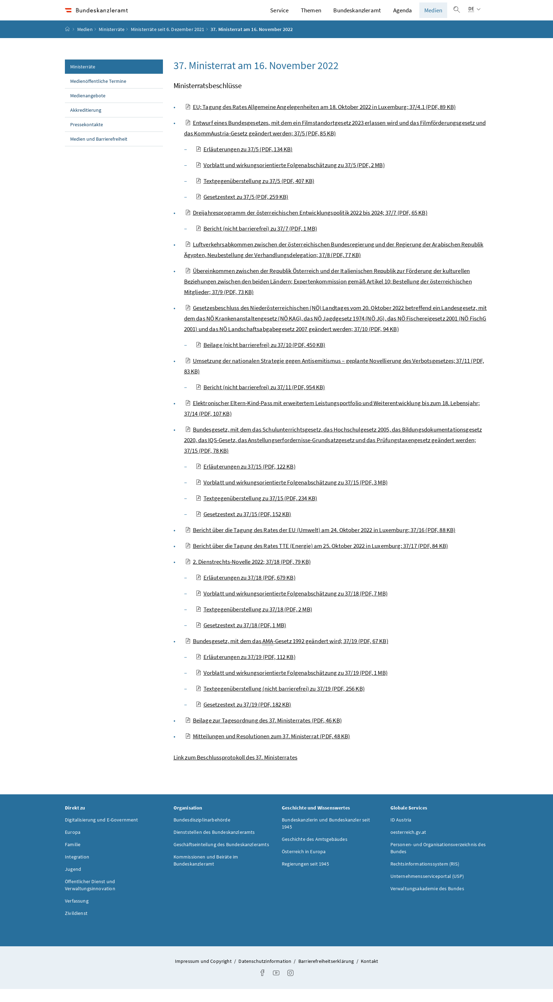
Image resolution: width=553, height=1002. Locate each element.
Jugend (73, 882)
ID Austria (401, 832)
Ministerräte (111, 42)
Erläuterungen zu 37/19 (246, 669)
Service (279, 16)
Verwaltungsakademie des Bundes (427, 901)
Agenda (402, 16)
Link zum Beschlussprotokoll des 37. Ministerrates (236, 770)
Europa (72, 845)
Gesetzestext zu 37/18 (241, 638)
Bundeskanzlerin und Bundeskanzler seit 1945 (326, 836)
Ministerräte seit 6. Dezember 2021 (168, 42)
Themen (311, 16)
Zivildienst (76, 926)
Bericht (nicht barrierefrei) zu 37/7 (256, 241)
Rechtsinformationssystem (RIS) (424, 876)
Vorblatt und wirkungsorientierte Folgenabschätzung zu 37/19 (292, 685)
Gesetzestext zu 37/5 (242, 209)
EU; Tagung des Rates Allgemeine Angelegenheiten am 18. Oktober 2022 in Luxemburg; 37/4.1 (320, 119)
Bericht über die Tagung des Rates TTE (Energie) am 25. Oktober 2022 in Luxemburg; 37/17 (316, 558)
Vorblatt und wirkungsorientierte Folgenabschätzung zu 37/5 (290, 178)
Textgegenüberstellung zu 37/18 (254, 622)
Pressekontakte (86, 137)
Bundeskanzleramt (357, 16)
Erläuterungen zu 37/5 (244, 162)
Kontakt (369, 974)
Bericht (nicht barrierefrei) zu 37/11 (260, 400)
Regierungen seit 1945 (305, 876)
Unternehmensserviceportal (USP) (427, 889)
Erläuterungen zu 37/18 (246, 590)
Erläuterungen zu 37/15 (246, 479)
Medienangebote (87, 108)
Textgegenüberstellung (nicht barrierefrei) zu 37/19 (280, 701)
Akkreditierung (85, 123)
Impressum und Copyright (204, 974)
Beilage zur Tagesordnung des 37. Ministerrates (263, 733)
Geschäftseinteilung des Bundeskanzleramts (221, 857)
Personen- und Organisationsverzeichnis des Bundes (438, 860)
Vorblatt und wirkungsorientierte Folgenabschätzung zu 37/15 (292, 495)
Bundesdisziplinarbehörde (202, 832)
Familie (72, 857)
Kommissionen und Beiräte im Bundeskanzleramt (206, 873)
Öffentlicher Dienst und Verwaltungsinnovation (90, 897)
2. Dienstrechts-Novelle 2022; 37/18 (248, 574)
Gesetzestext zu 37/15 (243, 527)
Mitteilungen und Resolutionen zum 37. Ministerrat (267, 749)
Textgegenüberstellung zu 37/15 (256, 511)
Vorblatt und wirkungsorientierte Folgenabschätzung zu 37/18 (292, 606)
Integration (77, 869)
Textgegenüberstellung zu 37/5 (255, 193)
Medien (433, 16)
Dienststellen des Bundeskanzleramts (214, 845)
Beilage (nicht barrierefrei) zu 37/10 (261, 357)
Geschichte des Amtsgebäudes (314, 852)
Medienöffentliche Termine (98, 94)
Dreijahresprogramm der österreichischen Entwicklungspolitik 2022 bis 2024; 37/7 (306, 225)
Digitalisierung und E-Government (101, 832)
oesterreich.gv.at (408, 845)
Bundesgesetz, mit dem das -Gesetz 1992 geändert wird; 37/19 (286, 654)
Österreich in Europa (304, 864)
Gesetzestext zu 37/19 (243, 717)
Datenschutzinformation (265, 974)
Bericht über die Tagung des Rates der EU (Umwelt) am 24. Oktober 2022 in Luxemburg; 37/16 (320, 542)
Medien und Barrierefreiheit (98, 151)
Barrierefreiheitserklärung (326, 974)
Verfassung (77, 913)
